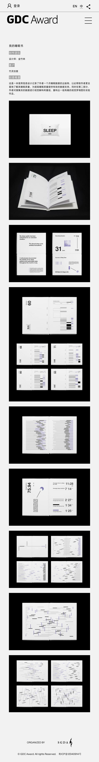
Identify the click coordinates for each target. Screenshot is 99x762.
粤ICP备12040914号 (70, 754)
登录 (13, 6)
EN (75, 6)
